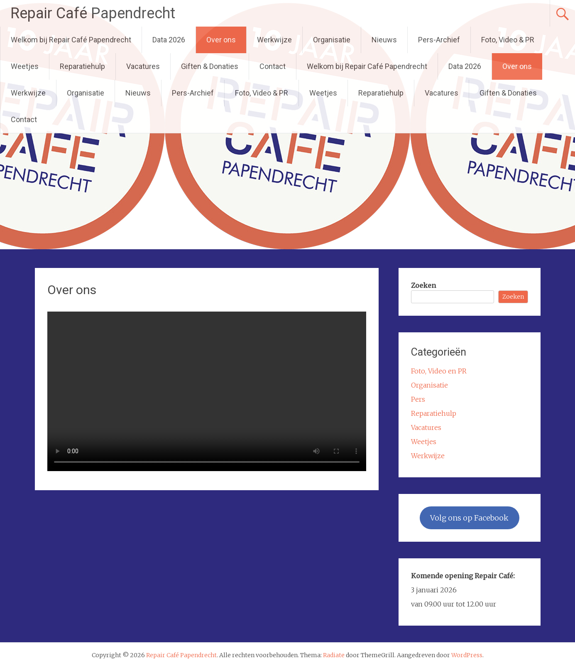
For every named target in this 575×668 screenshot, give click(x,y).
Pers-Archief (439, 39)
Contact (272, 66)
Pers (418, 399)
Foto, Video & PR (507, 39)
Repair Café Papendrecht (92, 13)
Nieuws (384, 39)
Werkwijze (274, 39)
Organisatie (331, 39)
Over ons (221, 39)
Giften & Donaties (209, 66)
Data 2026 (168, 39)
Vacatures (143, 66)
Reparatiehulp (82, 66)
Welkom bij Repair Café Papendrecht (71, 39)
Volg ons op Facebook (469, 518)
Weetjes (25, 66)
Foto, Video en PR (439, 371)
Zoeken (423, 285)
